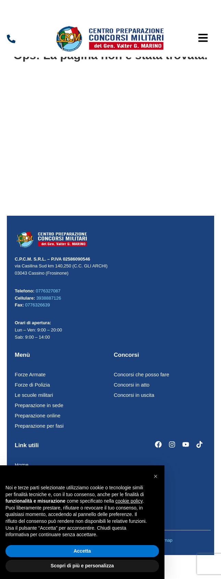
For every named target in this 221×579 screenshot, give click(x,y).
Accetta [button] (82, 551)
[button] (203, 39)
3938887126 (48, 298)
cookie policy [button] (129, 501)
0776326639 (37, 304)
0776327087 (48, 290)
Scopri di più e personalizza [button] (82, 565)
